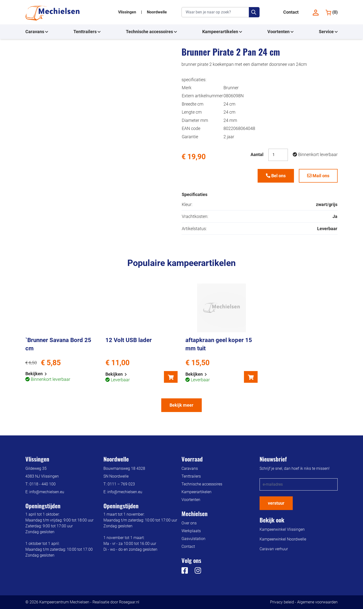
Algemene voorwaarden (317, 602)
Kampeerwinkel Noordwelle (283, 539)
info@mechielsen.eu (46, 492)
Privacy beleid (282, 602)
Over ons (189, 523)
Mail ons (318, 175)
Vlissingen (127, 12)
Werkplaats (191, 531)
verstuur (276, 503)
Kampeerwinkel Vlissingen (282, 529)
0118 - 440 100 (43, 484)
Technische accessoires (151, 31)
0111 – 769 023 (121, 484)
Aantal (257, 154)
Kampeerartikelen (222, 31)
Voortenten (280, 31)
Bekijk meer (181, 405)
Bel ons (276, 175)
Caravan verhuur (274, 549)
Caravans (36, 31)
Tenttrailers (87, 31)
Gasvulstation (193, 538)
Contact (291, 12)
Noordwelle (157, 12)
